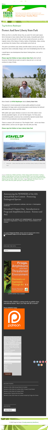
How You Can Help (24, 177)
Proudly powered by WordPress (30, 422)
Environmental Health (25, 176)
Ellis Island (35, 179)
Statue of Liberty (30, 180)
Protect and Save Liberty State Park (20, 30)
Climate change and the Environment (30, 174)
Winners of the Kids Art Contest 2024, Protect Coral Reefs (19, 389)
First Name (7, 356)
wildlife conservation (18, 179)
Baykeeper (30, 179)
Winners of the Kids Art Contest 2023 (14, 391)
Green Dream (17, 177)
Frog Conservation (34, 176)
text (6, 368)
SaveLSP (24, 180)
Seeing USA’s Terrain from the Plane (13, 393)
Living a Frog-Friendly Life (35, 177)
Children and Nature (16, 174)
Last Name (7, 360)
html (6, 366)
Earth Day (17, 176)
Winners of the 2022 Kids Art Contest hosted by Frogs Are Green (21, 395)
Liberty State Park (9, 180)
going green (42, 176)
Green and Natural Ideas (7, 177)
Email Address (8, 352)
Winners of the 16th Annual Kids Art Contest (15, 387)
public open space (18, 180)
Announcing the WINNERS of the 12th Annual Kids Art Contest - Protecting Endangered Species (21, 197)
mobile (7, 370)
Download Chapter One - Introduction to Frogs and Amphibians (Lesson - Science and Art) (23, 212)
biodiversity (9, 174)
